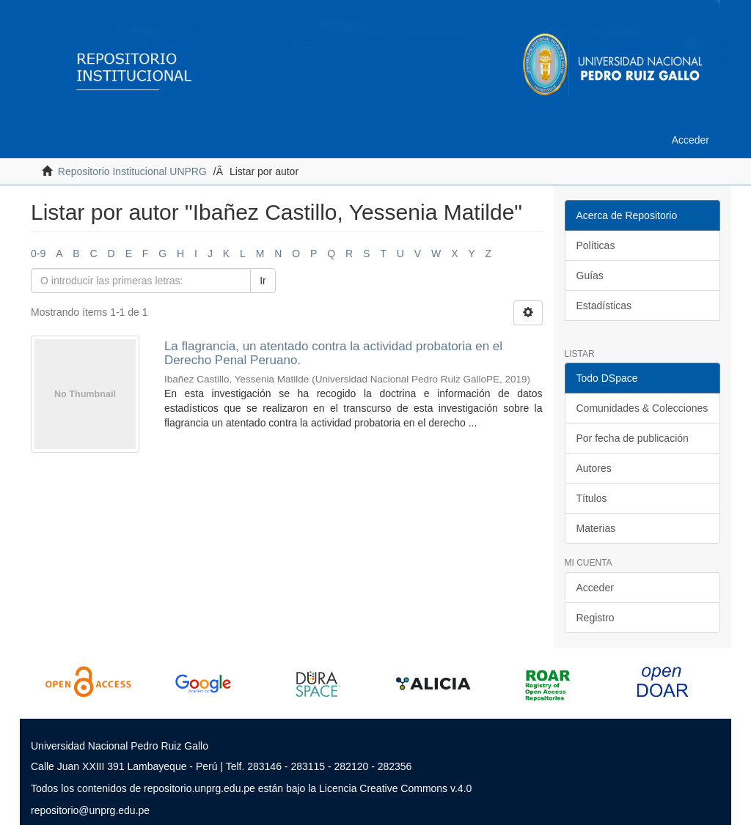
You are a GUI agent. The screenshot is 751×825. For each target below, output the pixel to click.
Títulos (591, 498)
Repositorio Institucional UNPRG (132, 171)
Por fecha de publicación (632, 438)
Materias (596, 528)
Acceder (595, 587)
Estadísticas (603, 305)
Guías (590, 275)
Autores (594, 468)
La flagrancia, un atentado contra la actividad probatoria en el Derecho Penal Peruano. (333, 353)
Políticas (595, 245)
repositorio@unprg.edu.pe (90, 810)
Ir (263, 280)
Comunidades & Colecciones (642, 408)
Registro (595, 618)
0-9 (38, 253)
